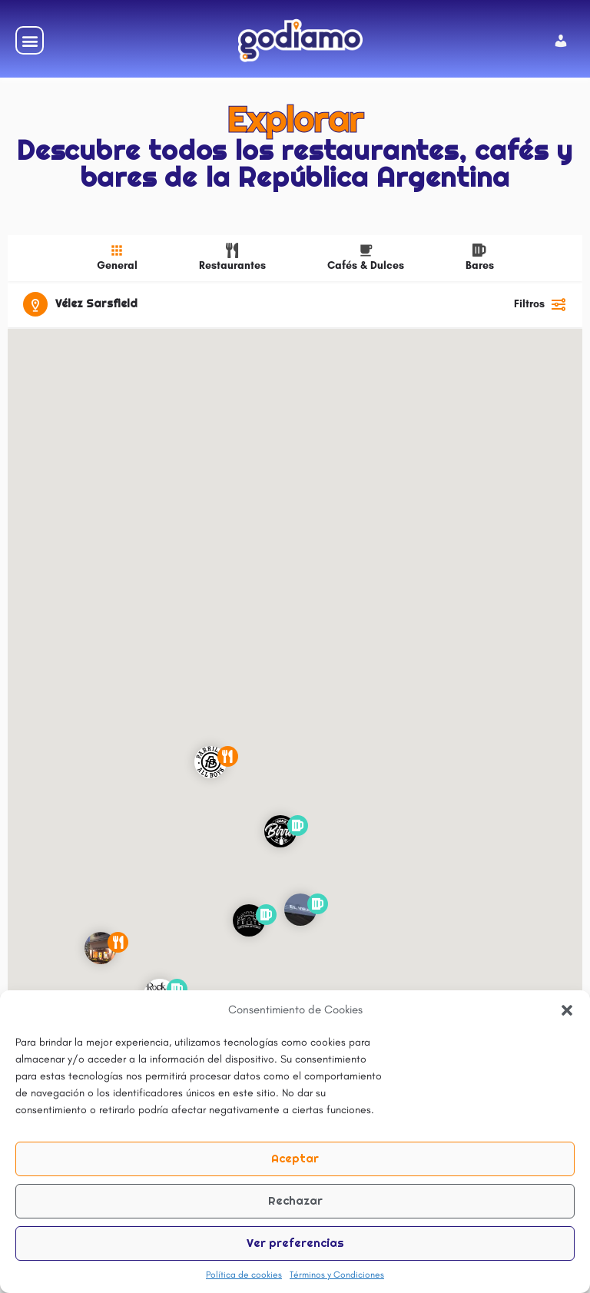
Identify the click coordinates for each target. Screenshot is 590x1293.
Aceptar (295, 1158)
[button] (567, 1010)
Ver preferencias (295, 1242)
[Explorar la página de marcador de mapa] (210, 763)
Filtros (540, 304)
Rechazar (295, 1200)
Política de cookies (244, 1274)
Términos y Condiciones (337, 1274)
